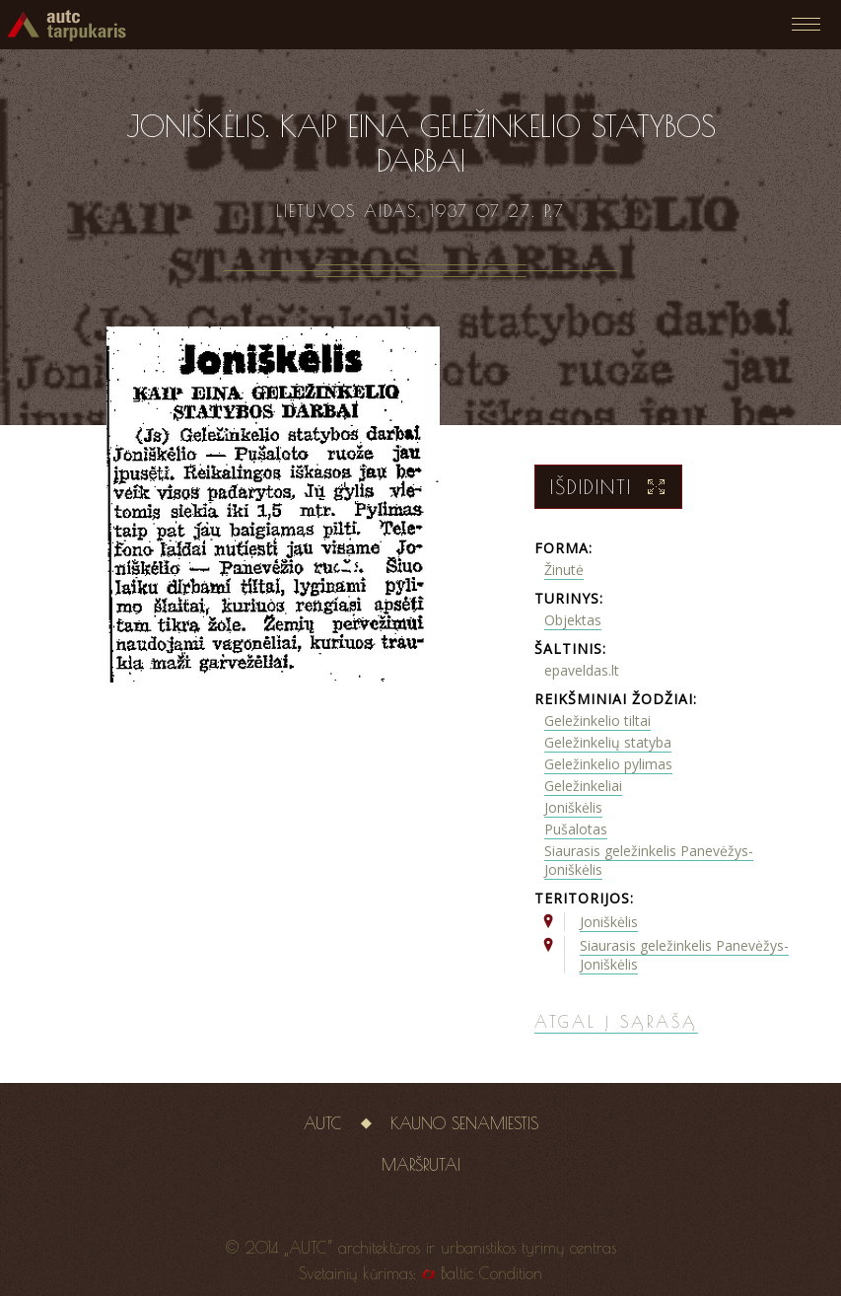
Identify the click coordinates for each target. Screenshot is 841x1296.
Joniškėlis (573, 807)
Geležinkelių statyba (607, 742)
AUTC (323, 1123)
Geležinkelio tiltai (597, 720)
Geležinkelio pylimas (608, 764)
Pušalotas (575, 829)
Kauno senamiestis (464, 1123)
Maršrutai (421, 1165)
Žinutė (564, 569)
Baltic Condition (491, 1273)
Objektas (572, 620)
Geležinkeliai (583, 785)
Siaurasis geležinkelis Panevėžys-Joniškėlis (648, 860)
